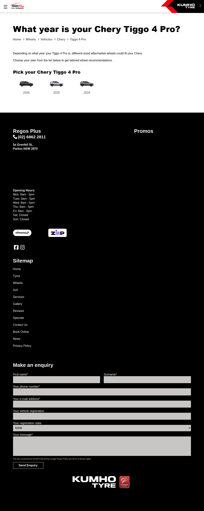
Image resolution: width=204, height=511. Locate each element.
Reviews (18, 310)
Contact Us (20, 324)
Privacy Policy (22, 345)
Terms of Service (79, 459)
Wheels (18, 283)
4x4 (15, 290)
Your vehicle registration (28, 411)
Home (17, 269)
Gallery (17, 303)
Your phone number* (26, 386)
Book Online (21, 331)
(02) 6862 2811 (29, 137)
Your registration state (27, 423)
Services (18, 296)
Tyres (16, 276)
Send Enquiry (28, 465)
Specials (18, 317)
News (16, 338)
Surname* (110, 374)
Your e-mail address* (26, 398)
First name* (20, 374)
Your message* (23, 434)
